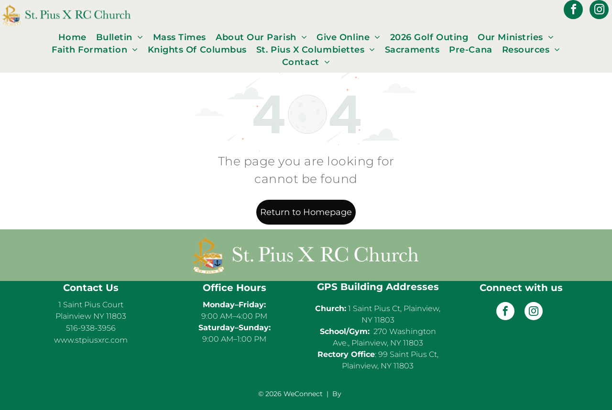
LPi (348, 393)
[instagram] (599, 11)
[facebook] (573, 11)
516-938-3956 (91, 328)
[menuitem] (72, 37)
